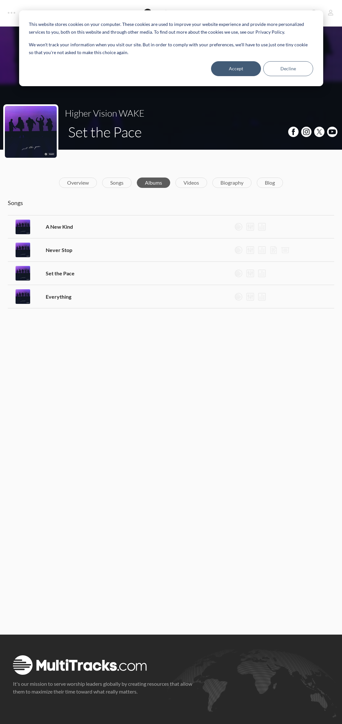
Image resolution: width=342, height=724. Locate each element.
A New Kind (59, 227)
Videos (191, 182)
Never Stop (59, 250)
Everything (58, 296)
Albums (153, 182)
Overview (78, 182)
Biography (231, 182)
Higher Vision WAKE (105, 113)
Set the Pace (60, 273)
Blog (270, 182)
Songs (117, 182)
